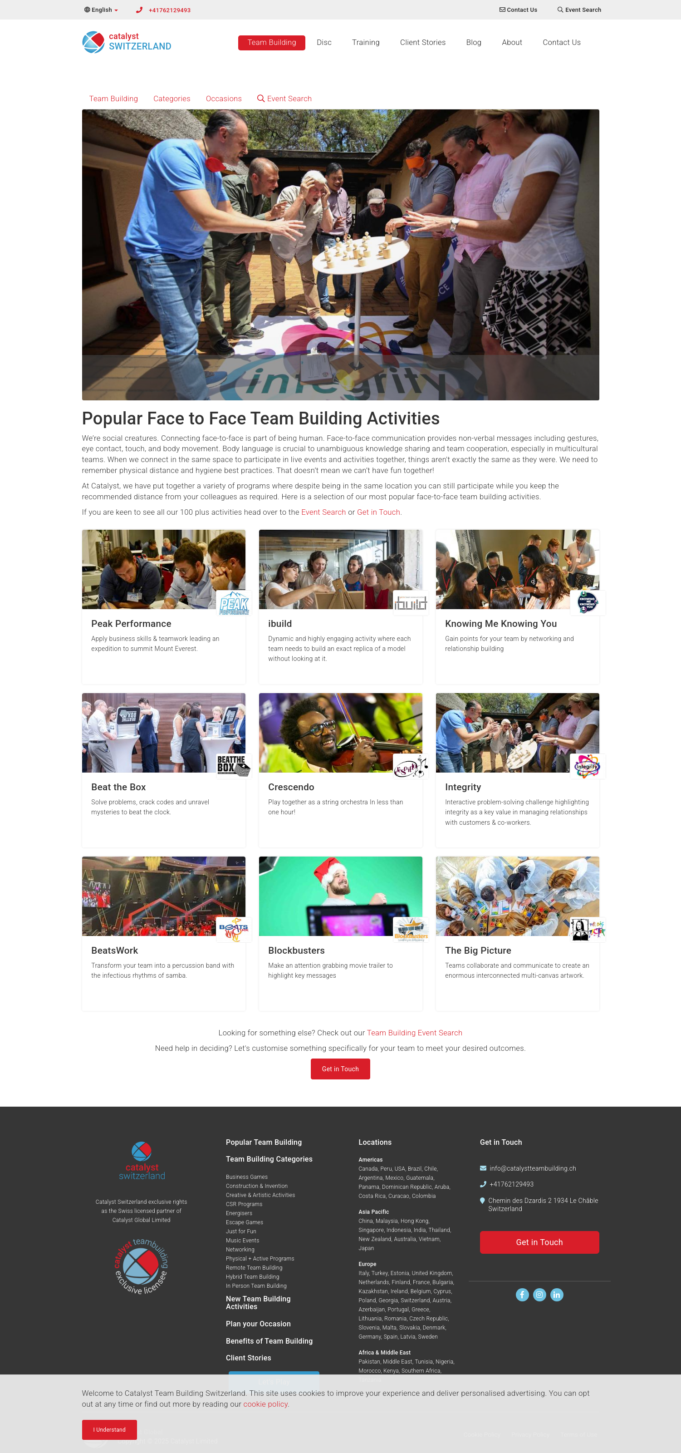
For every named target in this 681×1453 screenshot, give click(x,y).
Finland (401, 1282)
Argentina (371, 1178)
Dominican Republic (407, 1187)
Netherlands (374, 1282)
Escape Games (244, 1222)
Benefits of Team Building (269, 1341)
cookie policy (266, 1404)
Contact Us (562, 42)
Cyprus (442, 1291)
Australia (405, 1239)
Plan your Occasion (258, 1324)
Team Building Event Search (415, 1033)
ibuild (280, 624)
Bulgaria (442, 1282)
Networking (240, 1249)
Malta (389, 1328)
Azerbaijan (372, 1309)
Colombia (424, 1196)
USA (400, 1169)
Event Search (284, 98)
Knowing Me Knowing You (501, 624)
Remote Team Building (254, 1268)
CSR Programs (244, 1204)
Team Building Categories (269, 1159)
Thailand (439, 1230)
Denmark (434, 1328)
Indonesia (399, 1230)
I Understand (109, 1430)
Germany (370, 1337)
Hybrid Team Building (252, 1277)
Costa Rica (372, 1196)
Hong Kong (414, 1221)
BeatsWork (114, 951)
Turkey (380, 1273)
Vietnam (429, 1239)
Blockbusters (296, 951)
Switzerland (415, 1300)
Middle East (397, 1362)
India (420, 1230)
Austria (442, 1300)
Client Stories (423, 42)
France (421, 1282)
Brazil (415, 1169)
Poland (367, 1300)
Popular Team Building (264, 1142)
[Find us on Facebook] (522, 1294)
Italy (364, 1273)
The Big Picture (478, 951)
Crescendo (291, 787)
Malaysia (387, 1221)
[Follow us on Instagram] (539, 1294)
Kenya (391, 1371)
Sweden (428, 1337)
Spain (391, 1337)
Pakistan (370, 1362)
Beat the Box (118, 787)
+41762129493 (170, 10)
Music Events (243, 1240)
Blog (474, 42)
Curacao (398, 1196)
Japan (366, 1248)
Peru (386, 1169)
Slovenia (369, 1328)
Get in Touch (378, 512)
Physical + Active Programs (260, 1259)
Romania (395, 1318)
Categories (172, 98)
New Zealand (375, 1239)
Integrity (463, 787)
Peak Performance (131, 624)
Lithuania (370, 1318)
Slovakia (409, 1328)
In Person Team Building (256, 1286)
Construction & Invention (257, 1186)
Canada (368, 1169)
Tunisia (424, 1362)
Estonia (400, 1273)
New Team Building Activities (258, 1303)
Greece (420, 1309)
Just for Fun (241, 1231)
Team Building (271, 42)
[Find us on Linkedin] (556, 1294)
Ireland (399, 1291)
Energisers (239, 1213)
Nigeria (444, 1362)
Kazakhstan (373, 1291)
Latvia (407, 1337)
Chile (430, 1169)
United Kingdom (432, 1273)
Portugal (398, 1309)
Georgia (388, 1300)
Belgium (421, 1291)
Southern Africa (421, 1371)
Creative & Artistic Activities (260, 1195)
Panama (369, 1187)
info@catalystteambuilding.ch (533, 1168)
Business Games (247, 1177)
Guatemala (419, 1178)
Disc (324, 42)
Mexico (395, 1178)
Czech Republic (428, 1318)
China (366, 1221)
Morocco (370, 1371)
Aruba (442, 1187)
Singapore (371, 1230)
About (512, 42)
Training (366, 42)
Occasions (224, 98)
